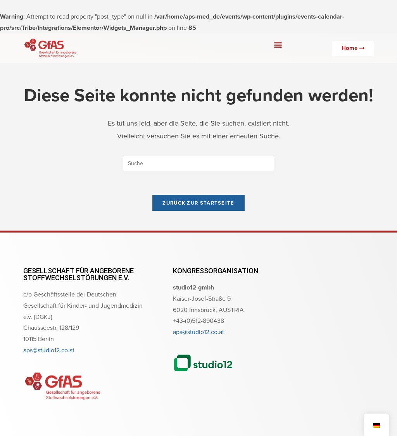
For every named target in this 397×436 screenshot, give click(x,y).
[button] (277, 44)
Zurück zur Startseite (198, 203)
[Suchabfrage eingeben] (198, 163)
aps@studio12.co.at (48, 350)
